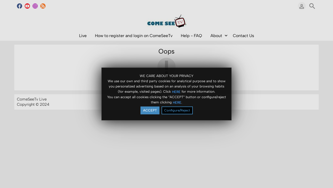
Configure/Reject (177, 110)
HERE (176, 91)
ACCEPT (150, 110)
